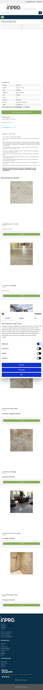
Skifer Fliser (3, 664)
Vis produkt (21, 234)
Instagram (24, 680)
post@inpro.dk (31, 1)
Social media (12, 133)
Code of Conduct (5, 650)
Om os (2, 645)
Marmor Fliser (4, 661)
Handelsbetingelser (5, 648)
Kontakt (2, 654)
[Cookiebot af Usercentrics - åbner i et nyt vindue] (34, 314)
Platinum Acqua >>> (10, 158)
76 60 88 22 (39, 1)
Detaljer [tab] (21, 318)
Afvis (21, 374)
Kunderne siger (4, 646)
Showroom (3, 643)
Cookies (2, 651)
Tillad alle (21, 365)
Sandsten (3, 666)
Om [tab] (35, 318)
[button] (21, 25)
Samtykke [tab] (7, 318)
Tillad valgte (21, 369)
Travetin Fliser (4, 663)
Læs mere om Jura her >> (9, 160)
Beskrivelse (4, 133)
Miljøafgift (3, 653)
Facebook (18, 680)
